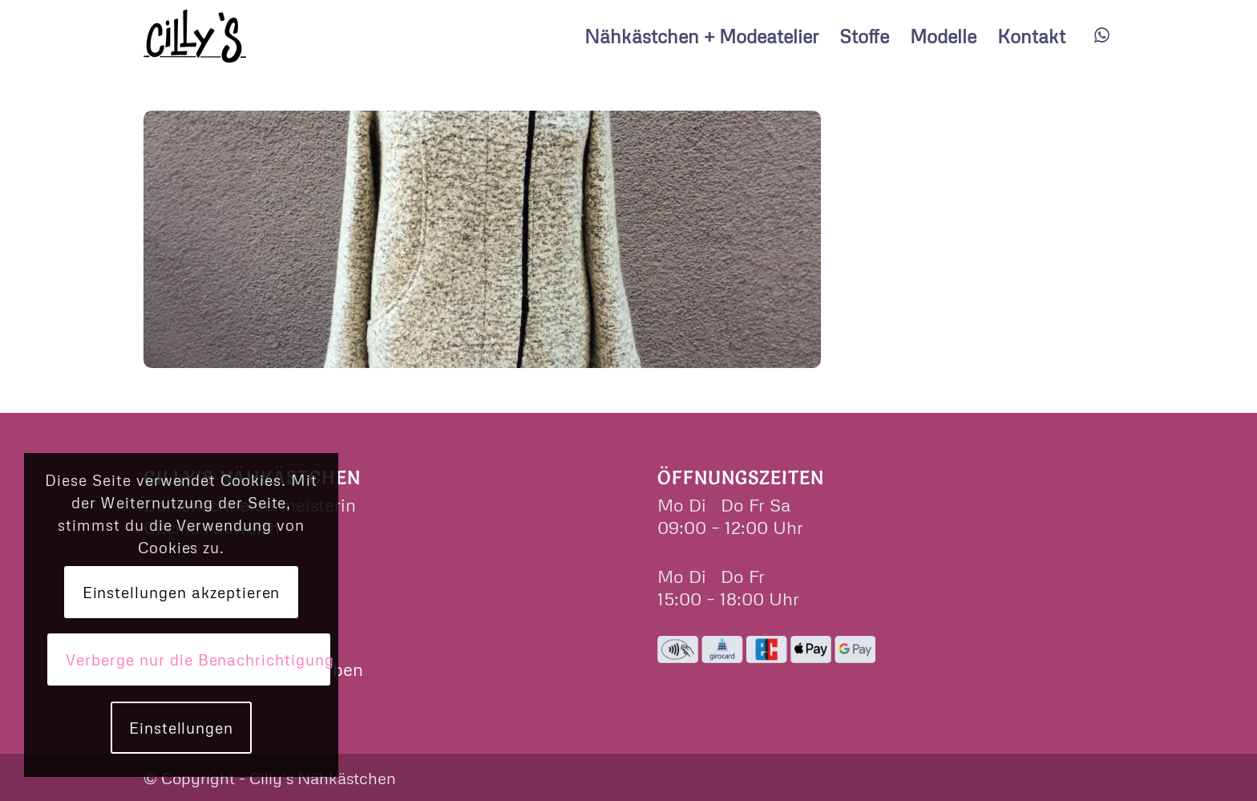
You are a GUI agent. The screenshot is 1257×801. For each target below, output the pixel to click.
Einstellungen (181, 727)
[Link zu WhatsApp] (1101, 35)
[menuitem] (701, 36)
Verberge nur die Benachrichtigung (197, 659)
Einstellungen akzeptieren (182, 592)
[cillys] (194, 36)
